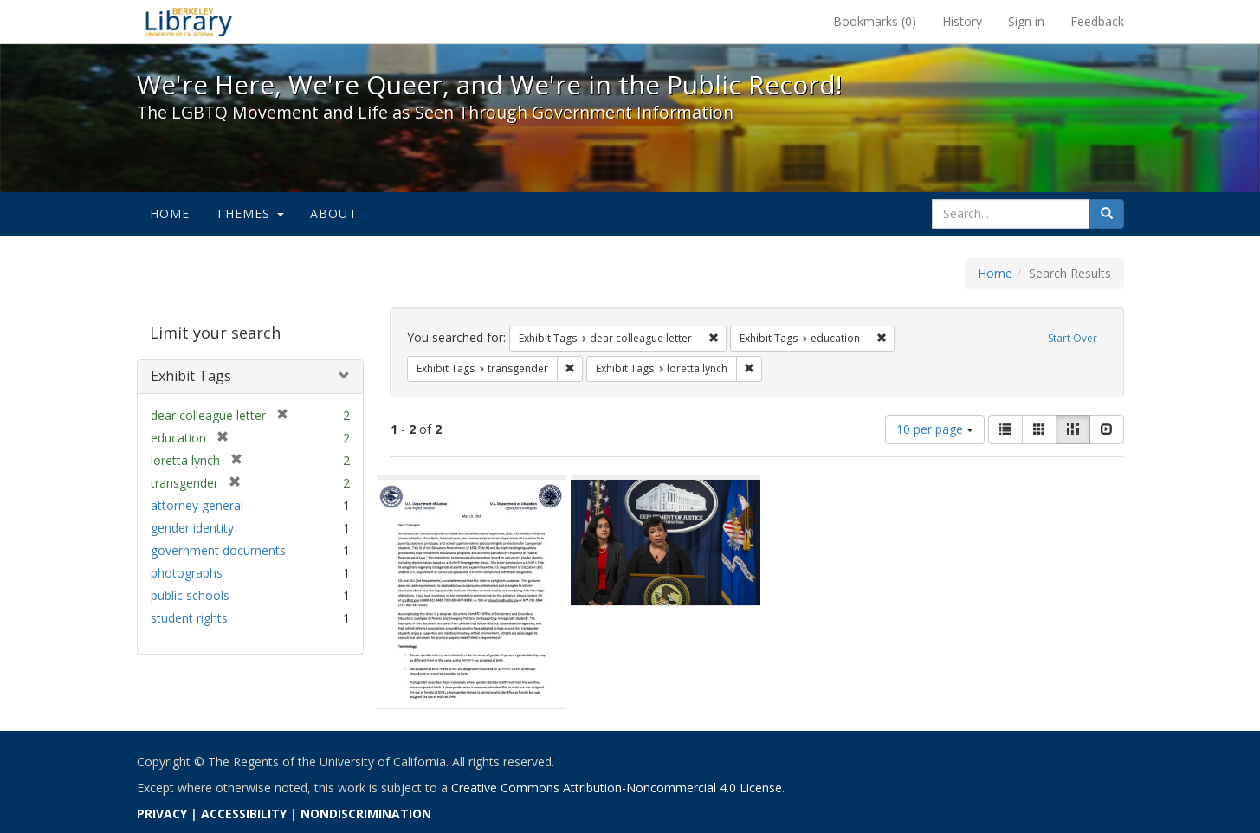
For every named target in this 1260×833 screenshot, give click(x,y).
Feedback (1097, 21)
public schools (190, 595)
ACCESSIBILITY (244, 813)
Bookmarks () (874, 21)
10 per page (934, 429)
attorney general (197, 505)
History (962, 21)
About (334, 213)
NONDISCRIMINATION (365, 813)
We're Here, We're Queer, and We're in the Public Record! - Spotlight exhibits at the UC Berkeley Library (189, 21)
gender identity (192, 528)
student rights (189, 618)
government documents (218, 550)
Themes (249, 213)
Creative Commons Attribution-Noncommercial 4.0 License (616, 787)
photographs (187, 573)
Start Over (1072, 338)
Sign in (1026, 21)
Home (170, 213)
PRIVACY (162, 813)
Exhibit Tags (191, 375)
